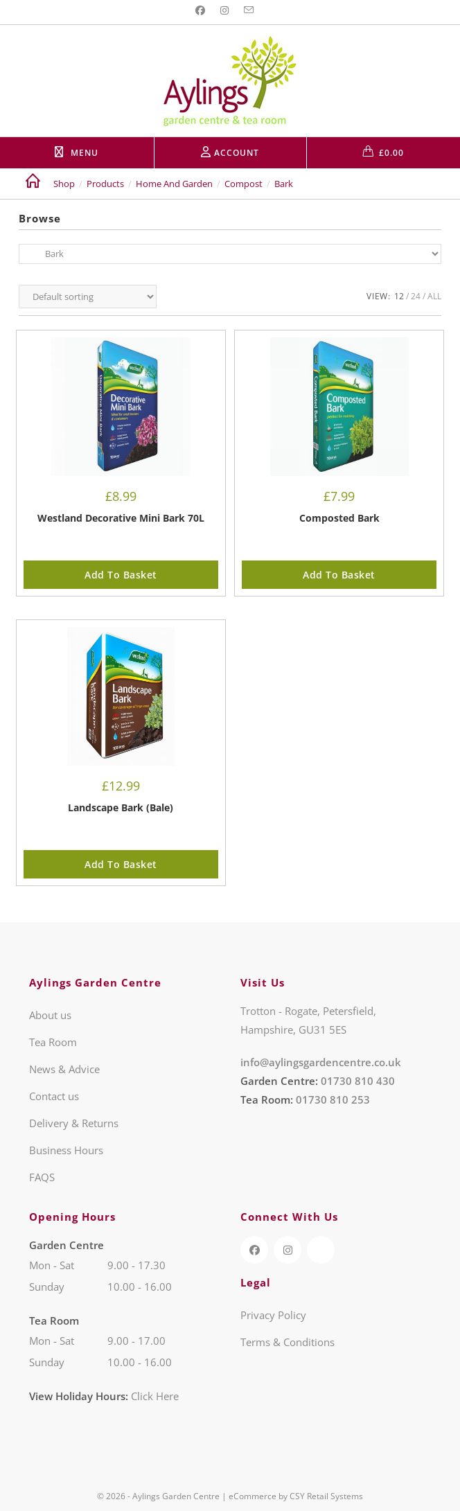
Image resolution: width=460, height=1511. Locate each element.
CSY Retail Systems (326, 1496)
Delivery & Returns (73, 1123)
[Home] (32, 183)
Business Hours (66, 1150)
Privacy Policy (273, 1315)
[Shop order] (88, 296)
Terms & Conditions (287, 1342)
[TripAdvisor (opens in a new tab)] (321, 1250)
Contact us (54, 1096)
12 (399, 296)
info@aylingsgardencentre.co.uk (320, 1062)
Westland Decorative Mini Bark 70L (120, 517)
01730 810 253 (333, 1099)
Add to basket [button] (121, 574)
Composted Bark (339, 517)
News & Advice (64, 1069)
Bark (283, 183)
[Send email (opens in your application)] (249, 10)
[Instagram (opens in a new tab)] (224, 10)
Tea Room (53, 1042)
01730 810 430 (358, 1081)
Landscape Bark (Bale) (120, 807)
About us (50, 1015)
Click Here (155, 1396)
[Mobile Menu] (76, 152)
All (434, 296)
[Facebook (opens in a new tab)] (202, 10)
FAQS (42, 1177)
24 (416, 296)
